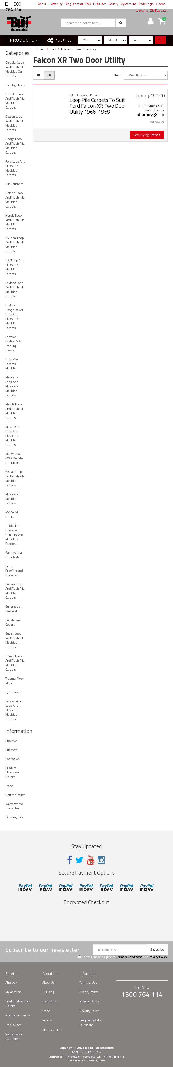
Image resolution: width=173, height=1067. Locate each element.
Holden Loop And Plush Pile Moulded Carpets (15, 199)
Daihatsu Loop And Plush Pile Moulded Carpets (15, 101)
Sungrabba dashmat (12, 608)
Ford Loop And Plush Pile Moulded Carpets (15, 168)
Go (160, 40)
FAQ (88, 3)
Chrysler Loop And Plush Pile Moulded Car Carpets (15, 69)
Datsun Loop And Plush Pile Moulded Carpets (15, 123)
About (43, 3)
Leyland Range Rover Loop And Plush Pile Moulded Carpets (14, 316)
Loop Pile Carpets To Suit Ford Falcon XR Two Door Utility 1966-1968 (98, 106)
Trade (9, 785)
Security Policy (89, 1010)
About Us (11, 740)
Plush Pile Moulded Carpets (11, 498)
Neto (102, 1060)
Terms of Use (88, 982)
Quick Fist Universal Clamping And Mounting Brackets (14, 534)
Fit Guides (100, 3)
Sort (117, 75)
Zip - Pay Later (15, 817)
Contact (78, 3)
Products (24, 40)
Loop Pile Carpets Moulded (11, 364)
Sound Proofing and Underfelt (14, 570)
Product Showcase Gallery (12, 772)
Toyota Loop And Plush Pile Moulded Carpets (15, 663)
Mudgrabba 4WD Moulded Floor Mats (15, 458)
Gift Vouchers (14, 183)
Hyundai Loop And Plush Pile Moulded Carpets (15, 244)
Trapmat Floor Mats (14, 680)
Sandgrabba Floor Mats (13, 554)
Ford (53, 49)
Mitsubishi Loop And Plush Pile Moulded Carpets (12, 435)
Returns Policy (15, 794)
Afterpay (11, 749)
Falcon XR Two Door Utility (78, 49)
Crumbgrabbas (15, 85)
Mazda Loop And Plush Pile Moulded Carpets (15, 411)
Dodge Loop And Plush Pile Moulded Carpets (15, 145)
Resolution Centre (17, 1015)
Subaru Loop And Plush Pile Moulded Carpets (15, 591)
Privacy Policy (158, 956)
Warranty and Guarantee (14, 805)
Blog (68, 3)
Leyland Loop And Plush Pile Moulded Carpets (15, 289)
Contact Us (12, 758)
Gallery (113, 3)
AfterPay (57, 3)
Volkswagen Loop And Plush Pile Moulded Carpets (13, 710)
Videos (160, 3)
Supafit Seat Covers (13, 622)
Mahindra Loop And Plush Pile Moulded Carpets (11, 386)
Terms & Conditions (129, 956)
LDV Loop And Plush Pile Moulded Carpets (14, 267)
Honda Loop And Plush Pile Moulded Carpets (15, 222)
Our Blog (48, 991)
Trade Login (146, 3)
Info (161, 114)
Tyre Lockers (14, 692)
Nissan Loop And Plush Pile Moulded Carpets (15, 478)
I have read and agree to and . (123, 957)
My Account (128, 3)
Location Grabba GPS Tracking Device (13, 343)
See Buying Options (146, 134)
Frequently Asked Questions (91, 1022)
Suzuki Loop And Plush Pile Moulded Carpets (15, 640)
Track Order (13, 1024)
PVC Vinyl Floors (11, 514)
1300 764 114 (13, 6)
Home (40, 49)
